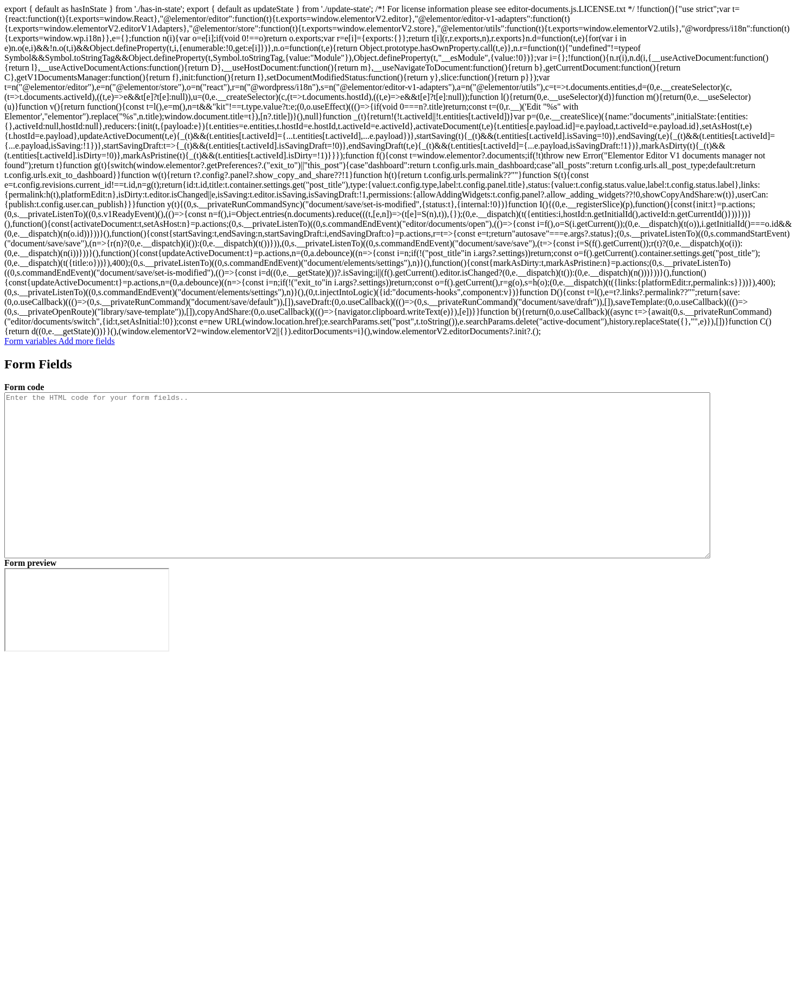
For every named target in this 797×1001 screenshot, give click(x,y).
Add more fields (87, 341)
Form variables (31, 341)
